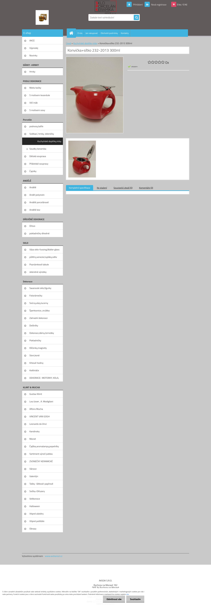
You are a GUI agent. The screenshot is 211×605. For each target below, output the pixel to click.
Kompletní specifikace (79, 187)
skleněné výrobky (38, 272)
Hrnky (32, 71)
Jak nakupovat (91, 33)
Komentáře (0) (146, 187)
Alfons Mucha (36, 409)
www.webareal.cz (53, 556)
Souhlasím (135, 599)
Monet (32, 439)
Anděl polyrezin (37, 195)
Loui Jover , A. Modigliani (41, 401)
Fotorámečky (35, 295)
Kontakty (125, 33)
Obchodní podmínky (109, 33)
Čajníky (33, 171)
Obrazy (33, 528)
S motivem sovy (37, 110)
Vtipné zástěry (36, 513)
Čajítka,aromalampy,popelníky (44, 446)
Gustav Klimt (35, 394)
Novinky (33, 55)
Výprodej (33, 48)
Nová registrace (158, 4)
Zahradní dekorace (38, 318)
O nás (80, 33)
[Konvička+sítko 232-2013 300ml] (82, 141)
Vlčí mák (33, 102)
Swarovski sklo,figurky (40, 288)
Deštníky (33, 325)
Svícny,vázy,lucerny (38, 303)
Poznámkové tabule (39, 264)
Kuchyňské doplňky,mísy (49, 141)
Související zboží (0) (122, 187)
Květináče (34, 370)
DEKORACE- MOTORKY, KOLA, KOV (44, 379)
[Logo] (42, 17)
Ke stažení (102, 187)
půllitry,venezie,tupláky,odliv (43, 257)
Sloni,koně (34, 355)
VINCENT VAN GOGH (39, 416)
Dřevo (32, 226)
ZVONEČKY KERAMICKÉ (41, 461)
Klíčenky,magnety (38, 348)
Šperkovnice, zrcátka (39, 310)
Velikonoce (34, 498)
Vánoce (33, 469)
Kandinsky (34, 431)
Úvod (68, 43)
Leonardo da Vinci (38, 424)
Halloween (34, 506)
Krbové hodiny (36, 363)
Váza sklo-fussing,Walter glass (44, 249)
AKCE (32, 40)
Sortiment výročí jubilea (41, 454)
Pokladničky (35, 340)
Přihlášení (138, 4)
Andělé (32, 187)
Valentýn (33, 476)
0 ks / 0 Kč (182, 4)
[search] (136, 17)
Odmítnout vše (114, 599)
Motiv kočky (35, 87)
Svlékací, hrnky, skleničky (41, 134)
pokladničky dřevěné (39, 233)
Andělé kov (34, 209)
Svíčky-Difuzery (37, 491)
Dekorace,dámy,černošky (41, 333)
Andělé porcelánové (39, 202)
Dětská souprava (37, 156)
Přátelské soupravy (38, 163)
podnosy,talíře (36, 126)
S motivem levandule (39, 95)
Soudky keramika (37, 148)
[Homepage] (72, 33)
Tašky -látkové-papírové (41, 483)
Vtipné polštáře (36, 521)
